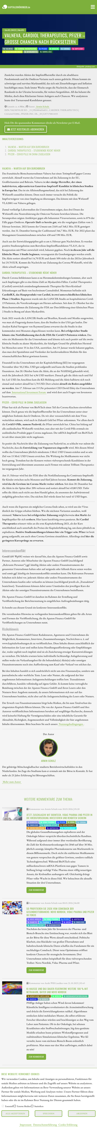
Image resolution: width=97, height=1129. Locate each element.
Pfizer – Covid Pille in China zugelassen (29, 154)
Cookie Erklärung (67, 1124)
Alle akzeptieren (15, 1113)
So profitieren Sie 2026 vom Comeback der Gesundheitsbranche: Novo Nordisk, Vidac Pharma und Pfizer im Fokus (60, 912)
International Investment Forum (29, 392)
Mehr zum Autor (12, 781)
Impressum (25, 1124)
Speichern (48, 1113)
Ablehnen (81, 1113)
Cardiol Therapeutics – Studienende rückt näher (34, 150)
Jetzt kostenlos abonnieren (25, 129)
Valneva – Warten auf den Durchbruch (28, 147)
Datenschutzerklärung (45, 1124)
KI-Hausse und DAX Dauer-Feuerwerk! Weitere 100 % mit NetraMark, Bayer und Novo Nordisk (57, 990)
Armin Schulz (42, 106)
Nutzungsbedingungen (71, 724)
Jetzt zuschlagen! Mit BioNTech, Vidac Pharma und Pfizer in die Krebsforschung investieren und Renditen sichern (59, 816)
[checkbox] (2, 1106)
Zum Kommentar (36, 889)
